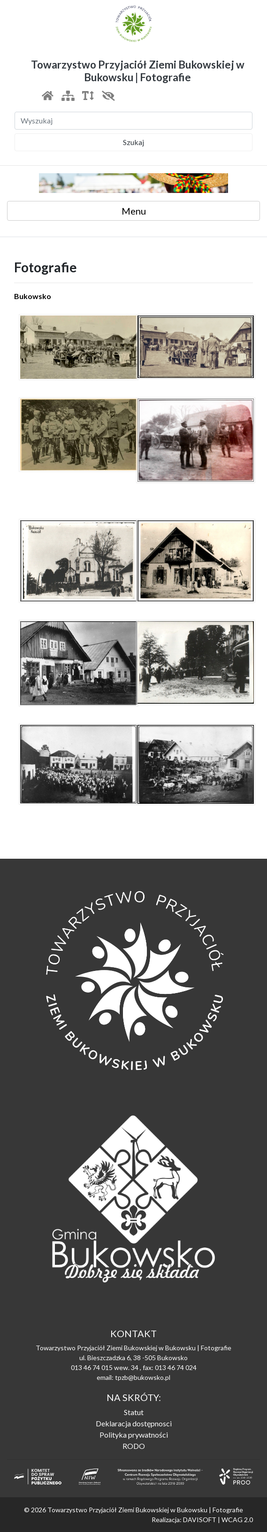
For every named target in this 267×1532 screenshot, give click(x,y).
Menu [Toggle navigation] (134, 210)
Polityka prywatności (133, 1434)
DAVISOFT (199, 1520)
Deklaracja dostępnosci (134, 1423)
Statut (134, 1412)
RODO (133, 1445)
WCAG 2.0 (237, 1520)
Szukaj (133, 142)
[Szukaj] (133, 121)
